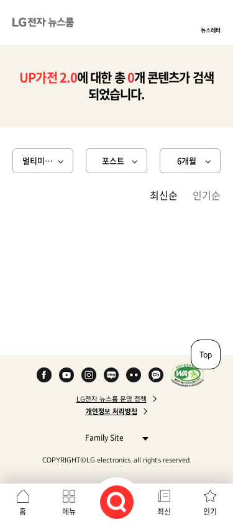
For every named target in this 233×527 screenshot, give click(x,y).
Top (205, 354)
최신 (164, 511)
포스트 (113, 160)
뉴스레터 (211, 30)
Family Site (113, 437)
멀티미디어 (41, 160)
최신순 (164, 194)
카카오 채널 (155, 374)
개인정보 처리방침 (111, 411)
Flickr (133, 374)
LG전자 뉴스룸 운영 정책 (111, 399)
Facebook (44, 374)
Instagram (88, 374)
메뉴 (69, 511)
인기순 (207, 194)
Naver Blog (111, 374)
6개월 (186, 160)
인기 (210, 511)
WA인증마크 (187, 375)
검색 (117, 502)
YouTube (66, 374)
